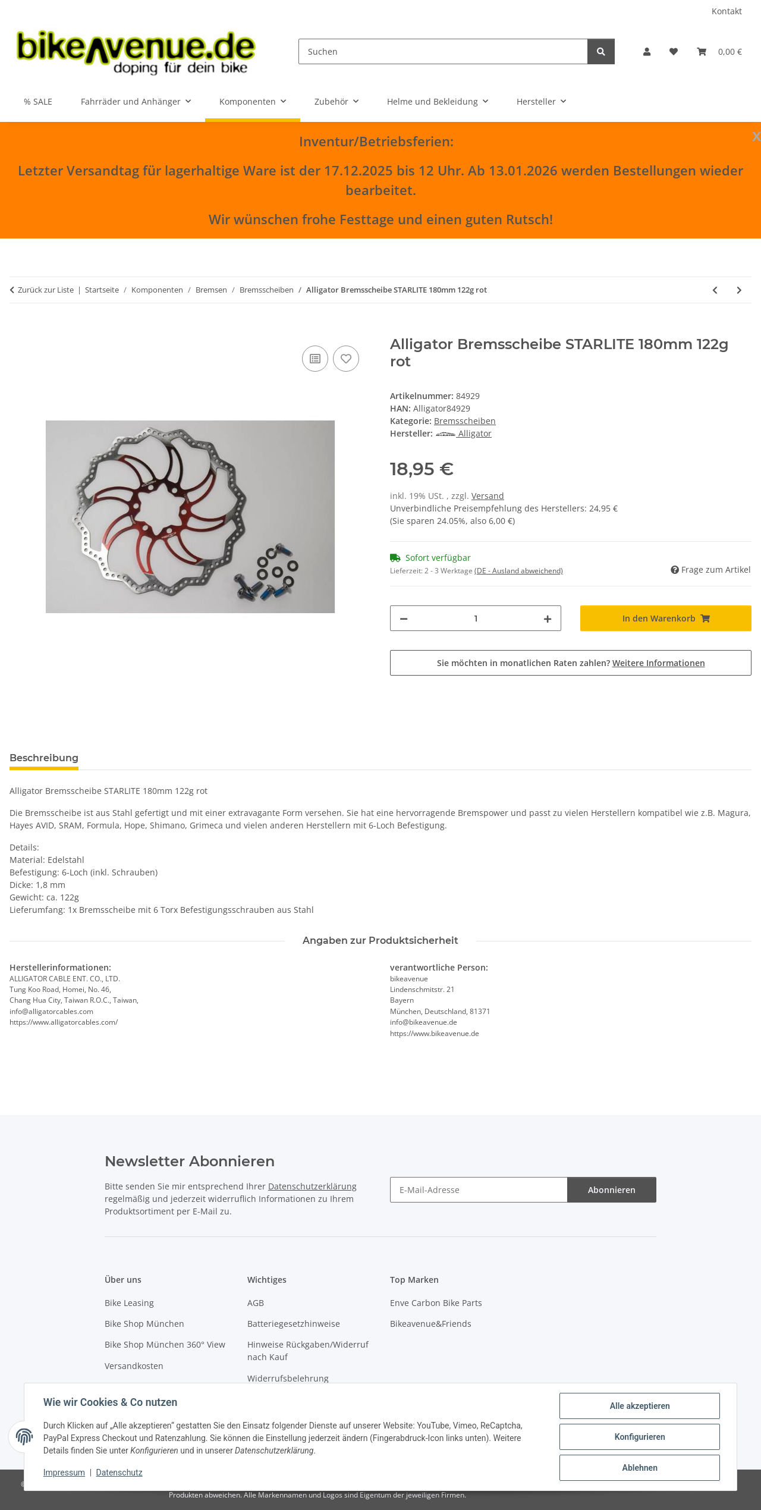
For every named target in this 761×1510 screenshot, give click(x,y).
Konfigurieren (639, 1437)
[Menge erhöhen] (547, 618)
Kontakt (727, 11)
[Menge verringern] (404, 618)
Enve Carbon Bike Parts (436, 1302)
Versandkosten (134, 1365)
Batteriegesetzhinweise (293, 1323)
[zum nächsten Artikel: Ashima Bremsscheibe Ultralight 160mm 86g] (739, 290)
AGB (255, 1302)
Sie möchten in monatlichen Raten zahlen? (571, 662)
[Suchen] (443, 51)
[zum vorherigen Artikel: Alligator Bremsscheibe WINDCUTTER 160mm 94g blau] (715, 290)
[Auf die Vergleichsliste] (315, 359)
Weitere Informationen (658, 662)
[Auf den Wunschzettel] (346, 359)
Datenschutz (119, 1473)
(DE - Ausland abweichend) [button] (518, 571)
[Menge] (475, 618)
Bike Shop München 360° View (165, 1344)
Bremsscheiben (465, 420)
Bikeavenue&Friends (430, 1323)
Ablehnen (639, 1468)
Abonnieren (612, 1189)
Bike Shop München (144, 1323)
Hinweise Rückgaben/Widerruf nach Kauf (308, 1351)
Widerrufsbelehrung (288, 1378)
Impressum (64, 1473)
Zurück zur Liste (46, 289)
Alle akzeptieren (639, 1406)
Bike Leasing (129, 1302)
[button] (647, 51)
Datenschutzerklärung (312, 1186)
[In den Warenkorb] (19, 329)
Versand (487, 495)
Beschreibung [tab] (44, 758)
